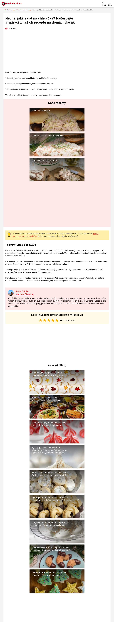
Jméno (10, 545)
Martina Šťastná (24, 269)
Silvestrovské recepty (23, 10)
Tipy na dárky (29, 601)
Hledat (103, 5)
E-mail (62, 545)
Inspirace (29, 594)
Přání (29, 597)
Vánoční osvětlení (28, 607)
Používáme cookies (85, 576)
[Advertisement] (57, 50)
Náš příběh (85, 583)
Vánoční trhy (29, 611)
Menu (110, 5)
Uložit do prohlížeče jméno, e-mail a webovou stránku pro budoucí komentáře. (39, 555)
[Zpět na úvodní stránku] (17, 3)
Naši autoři (85, 579)
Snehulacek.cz (10, 10)
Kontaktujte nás (85, 572)
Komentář (11, 524)
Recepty (28, 604)
